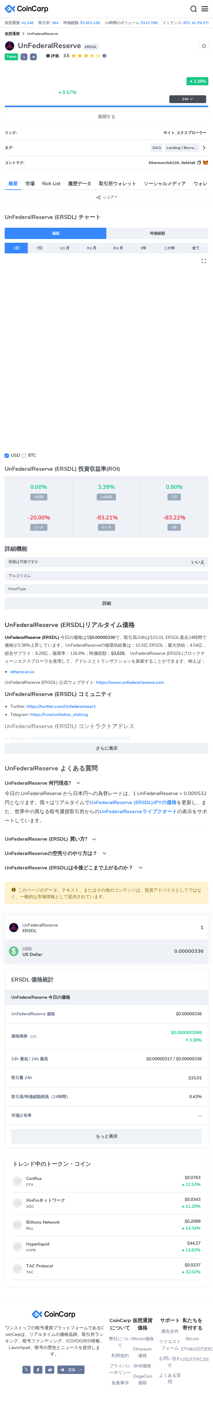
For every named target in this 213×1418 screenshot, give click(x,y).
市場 (30, 184)
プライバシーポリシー (120, 1369)
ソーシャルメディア (165, 184)
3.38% (197, 81)
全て (196, 248)
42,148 (27, 22)
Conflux (33, 1179)
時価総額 (157, 233)
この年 (169, 248)
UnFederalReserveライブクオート (138, 811)
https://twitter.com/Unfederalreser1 (61, 706)
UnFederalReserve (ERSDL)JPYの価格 (133, 802)
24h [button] (187, 99)
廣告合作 (170, 1331)
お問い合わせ (170, 1362)
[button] (33, 56)
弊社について (120, 1342)
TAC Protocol (39, 1266)
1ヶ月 (65, 248)
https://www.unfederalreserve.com (130, 682)
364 (55, 22)
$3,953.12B (90, 22)
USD (15, 455)
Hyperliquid (37, 1244)
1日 (16, 248)
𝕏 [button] (24, 57)
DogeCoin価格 (142, 1379)
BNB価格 (142, 1366)
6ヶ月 (118, 248)
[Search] (193, 9)
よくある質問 (170, 1378)
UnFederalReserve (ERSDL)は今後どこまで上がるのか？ (74, 867)
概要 (13, 184)
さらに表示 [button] (107, 748)
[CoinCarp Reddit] (49, 1370)
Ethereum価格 (142, 1352)
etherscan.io (22, 672)
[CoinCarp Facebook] (37, 1370)
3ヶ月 (91, 248)
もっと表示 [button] (107, 1136)
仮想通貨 (12, 33)
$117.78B (149, 22)
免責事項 (120, 1383)
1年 (143, 248)
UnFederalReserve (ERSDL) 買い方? (50, 839)
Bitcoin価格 (143, 1339)
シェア (105, 197)
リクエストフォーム (170, 1345)
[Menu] (204, 9)
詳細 (106, 603)
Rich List (51, 184)
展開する (106, 117)
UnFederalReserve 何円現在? (42, 783)
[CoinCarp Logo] (28, 9)
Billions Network (43, 1222)
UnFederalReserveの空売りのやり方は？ (56, 853)
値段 (56, 233)
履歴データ (79, 184)
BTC (32, 455)
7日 (39, 248)
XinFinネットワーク (45, 1200)
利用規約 (120, 1356)
